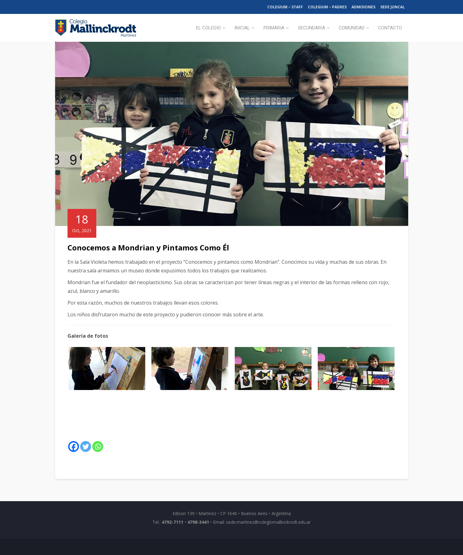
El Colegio (208, 28)
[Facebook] (73, 446)
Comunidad (352, 28)
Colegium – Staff (285, 7)
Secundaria (311, 28)
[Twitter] (85, 446)
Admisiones (363, 7)
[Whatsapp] (97, 446)
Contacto (390, 28)
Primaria (274, 28)
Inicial (242, 28)
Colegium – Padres (327, 7)
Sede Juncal (392, 7)
